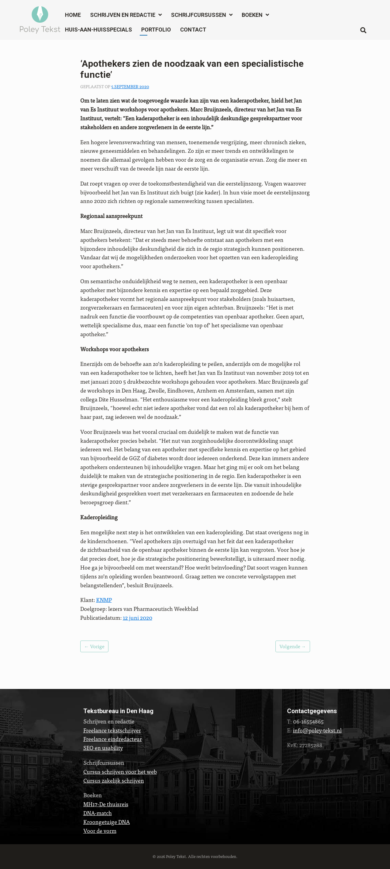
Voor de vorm (99, 830)
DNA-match (97, 812)
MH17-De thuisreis (105, 803)
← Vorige (94, 646)
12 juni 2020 (137, 617)
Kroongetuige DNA (106, 821)
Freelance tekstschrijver (112, 730)
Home (73, 15)
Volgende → (292, 646)
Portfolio (156, 29)
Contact (193, 29)
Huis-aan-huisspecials (98, 29)
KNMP (104, 599)
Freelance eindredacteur (112, 738)
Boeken (252, 15)
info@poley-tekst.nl (317, 730)
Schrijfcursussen (198, 15)
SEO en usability (103, 747)
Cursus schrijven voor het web (120, 771)
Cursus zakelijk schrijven (113, 780)
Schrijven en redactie (122, 15)
